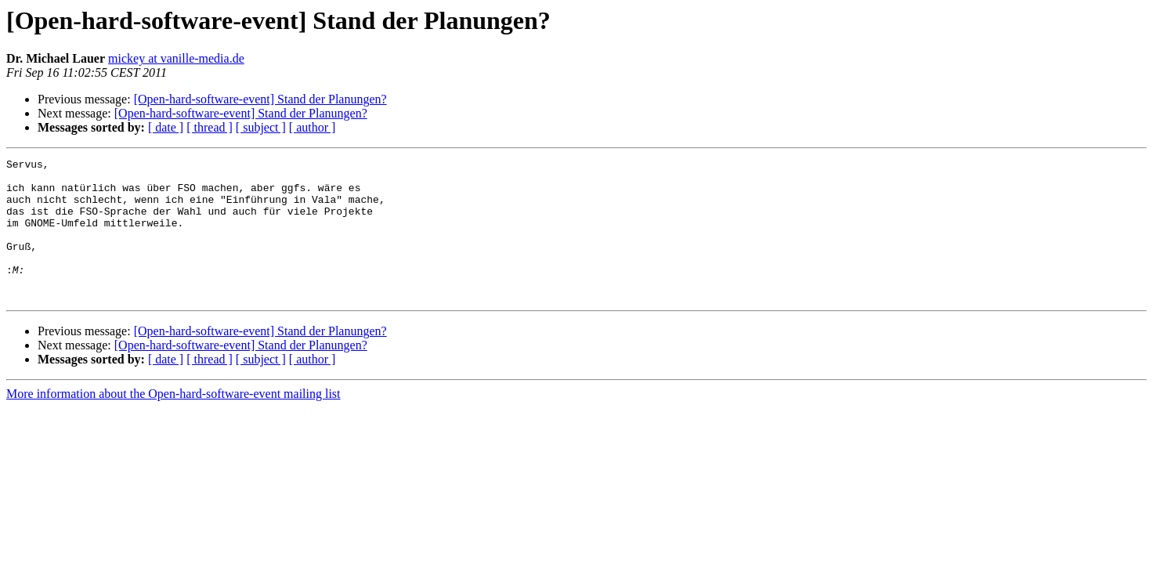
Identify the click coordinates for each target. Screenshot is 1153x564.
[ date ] (165, 127)
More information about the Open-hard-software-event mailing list (173, 421)
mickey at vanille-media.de (176, 58)
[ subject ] (261, 127)
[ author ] (312, 127)
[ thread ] (209, 127)
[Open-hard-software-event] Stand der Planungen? (260, 99)
